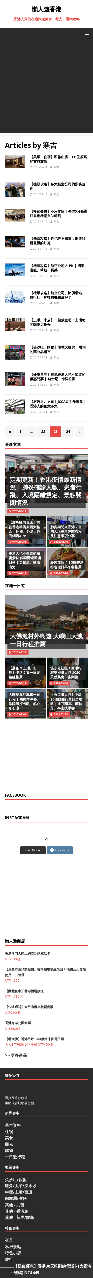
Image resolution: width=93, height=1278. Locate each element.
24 (68, 431)
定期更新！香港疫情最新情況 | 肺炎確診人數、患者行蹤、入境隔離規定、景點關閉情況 (46, 491)
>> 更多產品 (16, 1055)
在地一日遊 (15, 585)
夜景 (9, 1240)
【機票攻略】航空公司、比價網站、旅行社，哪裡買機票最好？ (57, 295)
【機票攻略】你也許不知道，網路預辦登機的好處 (57, 240)
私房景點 (13, 1246)
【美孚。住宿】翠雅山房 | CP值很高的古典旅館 (58, 159)
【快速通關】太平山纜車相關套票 (29, 1007)
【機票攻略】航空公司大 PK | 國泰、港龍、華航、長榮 (59, 267)
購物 (9, 1150)
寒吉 (56, 167)
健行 (9, 1259)
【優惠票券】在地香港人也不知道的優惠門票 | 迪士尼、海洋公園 (57, 376)
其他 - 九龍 (14, 1205)
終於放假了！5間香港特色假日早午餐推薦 (67, 564)
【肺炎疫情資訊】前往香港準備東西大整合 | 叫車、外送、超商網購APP (24, 529)
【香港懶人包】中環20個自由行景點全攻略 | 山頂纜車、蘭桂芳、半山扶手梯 (66, 701)
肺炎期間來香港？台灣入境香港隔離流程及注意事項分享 (66, 531)
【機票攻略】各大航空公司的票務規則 (57, 186)
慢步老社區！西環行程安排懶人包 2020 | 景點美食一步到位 (66, 672)
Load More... (33, 850)
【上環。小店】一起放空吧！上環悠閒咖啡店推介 (57, 322)
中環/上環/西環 (18, 1192)
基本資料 (13, 1125)
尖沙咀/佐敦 (16, 1179)
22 (43, 431)
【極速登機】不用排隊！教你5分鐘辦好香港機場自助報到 (58, 213)
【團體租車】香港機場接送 (24, 991)
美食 (9, 1138)
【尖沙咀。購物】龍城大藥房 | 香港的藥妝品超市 (58, 349)
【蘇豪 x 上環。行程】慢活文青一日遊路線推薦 (24, 672)
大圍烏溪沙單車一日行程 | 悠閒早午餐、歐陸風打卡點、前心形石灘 (24, 701)
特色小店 (13, 1253)
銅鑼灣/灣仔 (16, 1198)
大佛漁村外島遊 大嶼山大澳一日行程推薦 (46, 640)
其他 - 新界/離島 (19, 1217)
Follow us (59, 850)
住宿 (9, 1131)
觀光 (9, 1144)
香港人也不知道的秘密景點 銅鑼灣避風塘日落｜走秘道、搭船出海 (25, 560)
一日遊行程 (15, 1157)
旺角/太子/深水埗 (20, 1186)
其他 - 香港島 (16, 1211)
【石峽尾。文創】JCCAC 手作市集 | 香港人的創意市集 (58, 403)
